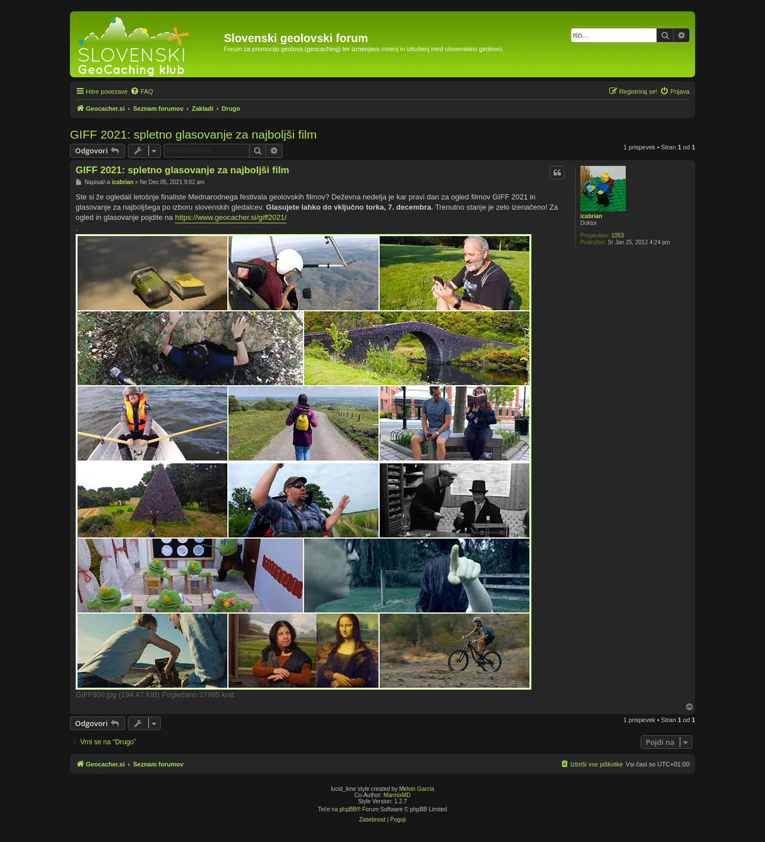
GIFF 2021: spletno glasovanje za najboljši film (193, 134)
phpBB (347, 809)
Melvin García (416, 789)
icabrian (591, 216)
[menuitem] (141, 91)
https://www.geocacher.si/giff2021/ (230, 217)
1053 (617, 235)
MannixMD (397, 795)
